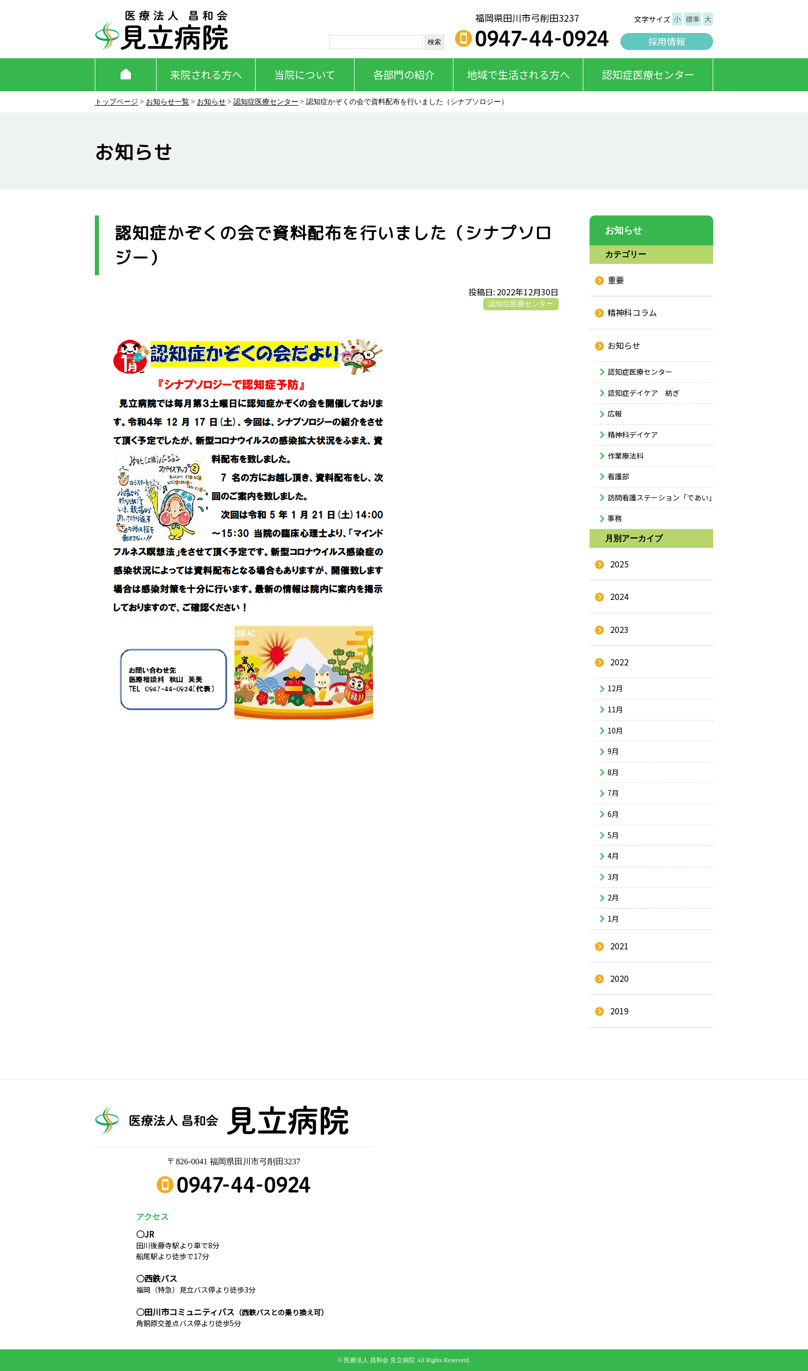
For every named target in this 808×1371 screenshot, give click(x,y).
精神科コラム (632, 312)
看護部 (618, 476)
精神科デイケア (633, 434)
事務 (615, 518)
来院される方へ (206, 74)
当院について (304, 74)
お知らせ (211, 102)
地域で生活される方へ (518, 74)
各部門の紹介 (404, 74)
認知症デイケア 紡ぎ (644, 393)
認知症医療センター (648, 74)
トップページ (116, 102)
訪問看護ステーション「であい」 (660, 497)
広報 (615, 413)
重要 (616, 280)
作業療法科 (626, 455)
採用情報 (666, 41)
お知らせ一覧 (167, 102)
